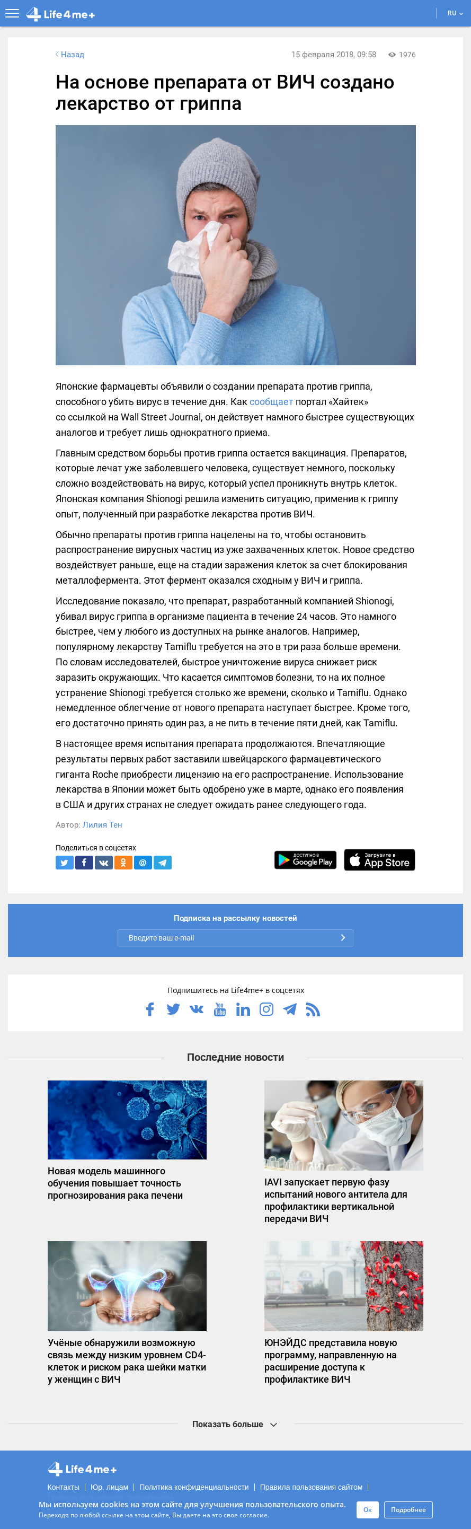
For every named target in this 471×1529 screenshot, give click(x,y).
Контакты (63, 1487)
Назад (69, 54)
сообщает (272, 401)
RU (456, 12)
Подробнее (408, 1509)
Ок (367, 1509)
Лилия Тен (102, 825)
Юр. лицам (109, 1487)
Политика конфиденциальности (194, 1487)
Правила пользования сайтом (311, 1487)
